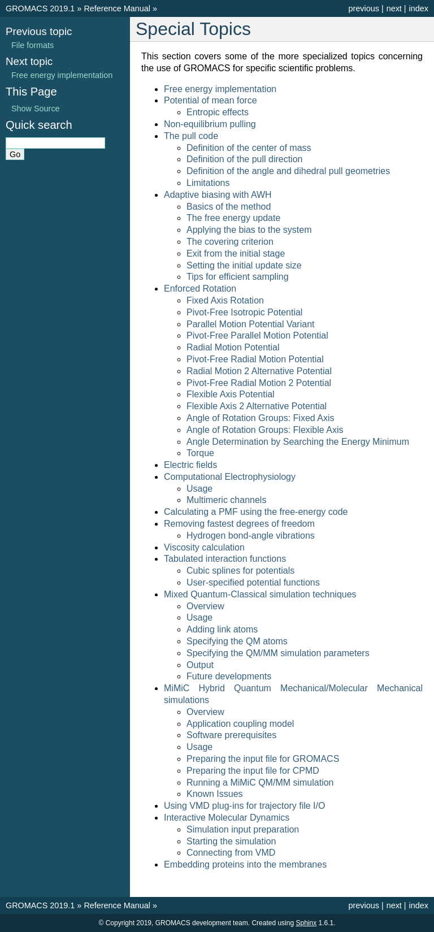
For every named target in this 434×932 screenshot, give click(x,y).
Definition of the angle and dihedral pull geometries (288, 171)
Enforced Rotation (200, 288)
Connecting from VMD (230, 852)
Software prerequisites (231, 735)
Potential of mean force (210, 100)
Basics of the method (228, 206)
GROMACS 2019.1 (40, 8)
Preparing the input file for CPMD (252, 770)
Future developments (228, 676)
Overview (205, 606)
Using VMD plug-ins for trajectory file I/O (244, 805)
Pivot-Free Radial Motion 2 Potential (258, 383)
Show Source (35, 108)
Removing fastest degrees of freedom (239, 523)
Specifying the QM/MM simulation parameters (278, 653)
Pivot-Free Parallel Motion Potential (257, 335)
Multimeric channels (226, 500)
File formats (32, 45)
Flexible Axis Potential (230, 394)
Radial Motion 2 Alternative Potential (259, 371)
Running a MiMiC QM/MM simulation (260, 782)
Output (200, 665)
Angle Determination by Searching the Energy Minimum (297, 442)
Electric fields (190, 465)
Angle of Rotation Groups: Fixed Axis (260, 418)
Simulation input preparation (242, 829)
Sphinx (306, 923)
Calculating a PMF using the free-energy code (256, 512)
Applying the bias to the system (248, 230)
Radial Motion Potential (233, 347)
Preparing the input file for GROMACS (262, 759)
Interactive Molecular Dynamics (226, 817)
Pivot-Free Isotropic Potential (244, 312)
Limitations (207, 183)
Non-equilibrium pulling (210, 124)
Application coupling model (240, 724)
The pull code (191, 136)
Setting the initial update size (244, 265)
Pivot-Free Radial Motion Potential (255, 359)
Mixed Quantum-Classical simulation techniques (260, 594)
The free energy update (233, 218)
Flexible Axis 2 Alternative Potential (256, 406)
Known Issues (214, 794)
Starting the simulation (231, 841)
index (418, 8)
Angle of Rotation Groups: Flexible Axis (264, 430)
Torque (200, 453)
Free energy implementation (220, 89)
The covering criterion (230, 241)
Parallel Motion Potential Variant (250, 324)
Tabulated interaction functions (225, 558)
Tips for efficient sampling (237, 276)
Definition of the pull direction (244, 159)
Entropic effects (217, 112)
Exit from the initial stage (235, 253)
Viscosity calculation (204, 547)
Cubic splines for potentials (240, 570)
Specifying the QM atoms (237, 641)
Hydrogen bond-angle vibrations (250, 535)
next (394, 8)
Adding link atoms (222, 629)
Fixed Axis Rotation (225, 300)
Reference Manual (117, 8)
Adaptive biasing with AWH (218, 195)
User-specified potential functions (253, 582)
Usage (199, 488)
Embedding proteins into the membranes (245, 864)
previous (363, 8)
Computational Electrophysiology (230, 477)
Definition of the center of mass (248, 148)
